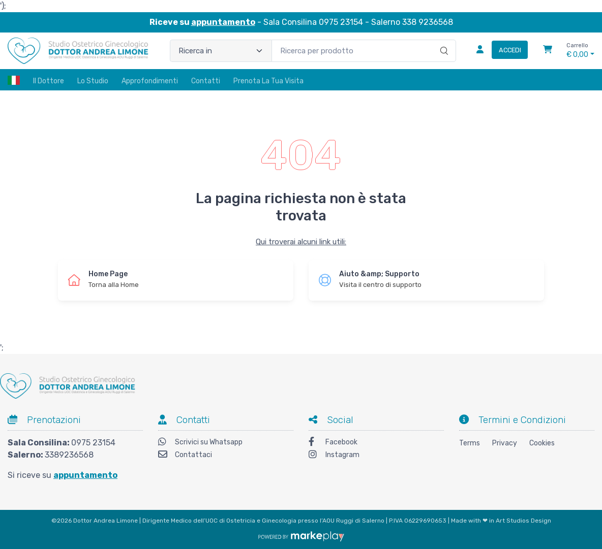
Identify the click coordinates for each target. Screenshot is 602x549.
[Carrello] (547, 50)
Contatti (205, 81)
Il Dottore (48, 81)
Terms (469, 443)
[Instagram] (376, 455)
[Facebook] (376, 443)
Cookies (542, 443)
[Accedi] (498, 50)
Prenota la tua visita (268, 81)
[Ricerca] (442, 40)
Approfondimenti (150, 81)
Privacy (504, 443)
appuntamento (223, 22)
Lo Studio (92, 81)
